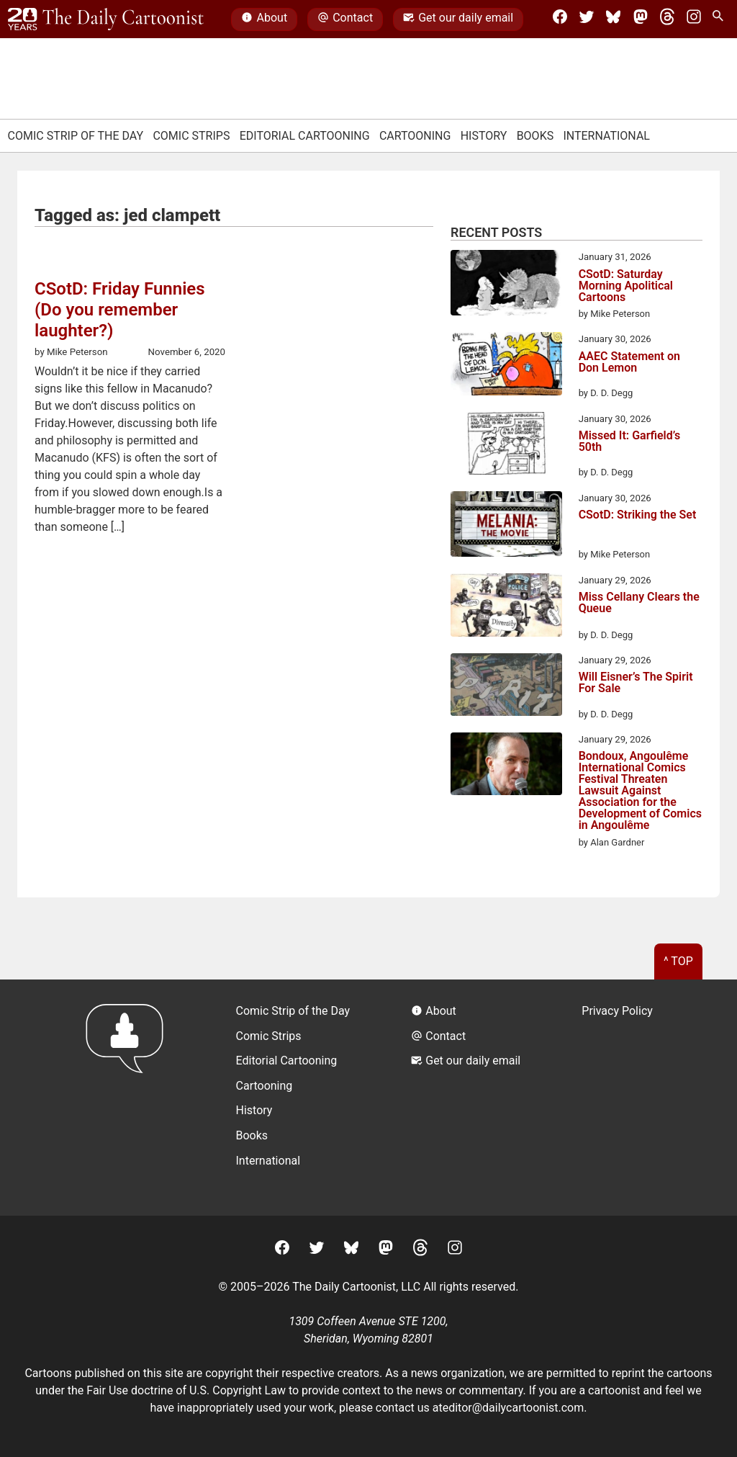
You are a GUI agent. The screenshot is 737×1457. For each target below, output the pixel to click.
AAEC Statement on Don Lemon (629, 363)
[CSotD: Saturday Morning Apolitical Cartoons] (506, 285)
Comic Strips (191, 136)
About (264, 19)
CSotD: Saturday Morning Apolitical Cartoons (626, 286)
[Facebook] (560, 19)
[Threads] (667, 19)
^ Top (678, 961)
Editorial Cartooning (305, 136)
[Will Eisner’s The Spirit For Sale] (506, 687)
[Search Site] (720, 19)
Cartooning (415, 136)
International (606, 136)
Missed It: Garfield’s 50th (630, 442)
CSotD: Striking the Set (638, 515)
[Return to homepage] (129, 1097)
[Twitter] (586, 19)
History (484, 136)
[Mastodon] (640, 19)
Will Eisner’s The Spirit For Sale (636, 683)
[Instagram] (693, 19)
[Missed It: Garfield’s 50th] (506, 446)
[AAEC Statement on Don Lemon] (506, 366)
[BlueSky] (613, 19)
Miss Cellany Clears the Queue (639, 603)
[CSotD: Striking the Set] (506, 526)
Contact (345, 19)
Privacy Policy (617, 1011)
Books (535, 136)
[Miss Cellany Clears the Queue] (506, 607)
